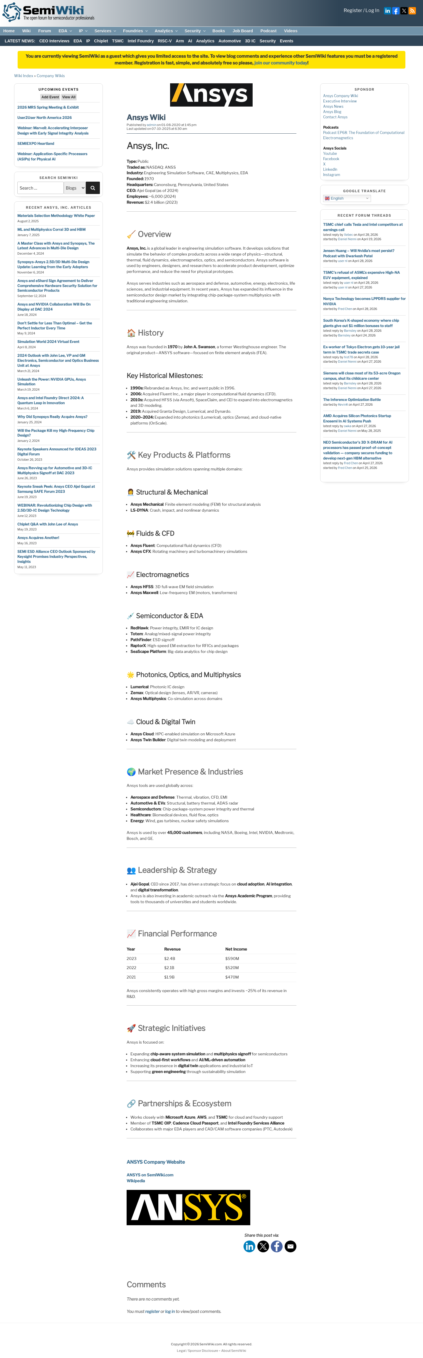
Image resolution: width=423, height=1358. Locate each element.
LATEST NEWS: (20, 41)
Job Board (243, 31)
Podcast (268, 31)
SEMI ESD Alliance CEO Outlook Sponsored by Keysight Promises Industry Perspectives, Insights (56, 556)
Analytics (166, 31)
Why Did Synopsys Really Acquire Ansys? (52, 416)
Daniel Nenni (347, 239)
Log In (372, 10)
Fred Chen (345, 309)
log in (170, 1311)
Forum (44, 31)
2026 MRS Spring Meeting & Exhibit (48, 107)
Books (218, 31)
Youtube (330, 153)
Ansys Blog (332, 112)
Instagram (331, 175)
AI (190, 41)
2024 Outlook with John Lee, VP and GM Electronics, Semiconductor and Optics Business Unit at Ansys (58, 360)
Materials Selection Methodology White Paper (56, 215)
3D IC (250, 41)
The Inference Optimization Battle (352, 399)
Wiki (26, 31)
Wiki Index (23, 75)
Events (286, 41)
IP (83, 31)
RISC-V (165, 41)
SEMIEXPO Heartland (35, 143)
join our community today (280, 63)
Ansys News (333, 106)
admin (151, 125)
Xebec (348, 235)
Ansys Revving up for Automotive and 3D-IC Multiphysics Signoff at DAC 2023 (54, 470)
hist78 (348, 357)
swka (347, 426)
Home (9, 31)
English (334, 198)
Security (195, 31)
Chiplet (101, 41)
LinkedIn (330, 169)
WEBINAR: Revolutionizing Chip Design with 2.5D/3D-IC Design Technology (54, 508)
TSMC (118, 41)
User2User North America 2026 (44, 117)
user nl (343, 261)
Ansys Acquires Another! (38, 537)
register (152, 1311)
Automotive (230, 41)
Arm (180, 41)
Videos (291, 31)
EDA (65, 31)
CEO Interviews (54, 41)
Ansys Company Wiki (340, 96)
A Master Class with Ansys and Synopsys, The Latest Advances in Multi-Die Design (56, 246)
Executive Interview (340, 101)
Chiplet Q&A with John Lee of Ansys (47, 524)
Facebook (331, 159)
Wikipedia (136, 1180)
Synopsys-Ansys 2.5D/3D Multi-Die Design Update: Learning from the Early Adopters (53, 264)
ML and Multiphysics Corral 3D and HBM (51, 229)
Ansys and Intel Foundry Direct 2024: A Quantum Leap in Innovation (50, 400)
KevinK (343, 405)
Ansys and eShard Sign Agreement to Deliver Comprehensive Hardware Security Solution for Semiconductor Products (57, 285)
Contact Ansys (335, 117)
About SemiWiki (233, 1351)
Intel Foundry (141, 41)
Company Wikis (51, 75)
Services (106, 31)
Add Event (50, 97)
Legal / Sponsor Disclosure (198, 1351)
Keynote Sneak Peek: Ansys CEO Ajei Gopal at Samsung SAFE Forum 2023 (56, 489)
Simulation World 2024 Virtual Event (48, 341)
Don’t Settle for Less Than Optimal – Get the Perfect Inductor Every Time (54, 325)
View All (68, 97)
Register (353, 10)
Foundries (136, 31)
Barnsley (350, 331)
